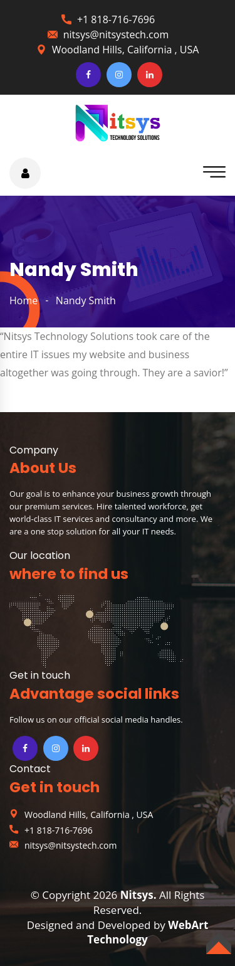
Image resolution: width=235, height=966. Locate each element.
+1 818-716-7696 (116, 19)
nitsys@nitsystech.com (116, 34)
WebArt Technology (147, 932)
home (23, 300)
